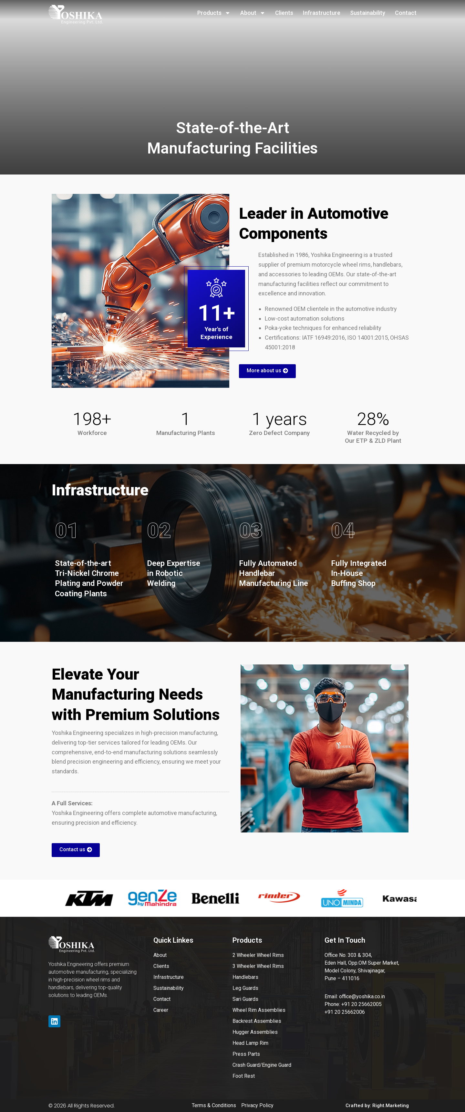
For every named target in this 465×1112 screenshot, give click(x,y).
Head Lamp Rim (250, 1043)
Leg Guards (245, 988)
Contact (406, 12)
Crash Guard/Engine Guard (261, 1065)
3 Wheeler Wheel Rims (258, 966)
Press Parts (246, 1054)
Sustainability (367, 12)
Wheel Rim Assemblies (258, 1010)
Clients (284, 12)
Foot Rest (243, 1076)
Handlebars (245, 977)
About (252, 12)
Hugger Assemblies (255, 1032)
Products (214, 12)
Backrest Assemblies (256, 1021)
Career (160, 1010)
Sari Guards (245, 999)
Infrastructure (321, 12)
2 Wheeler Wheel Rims (258, 955)
